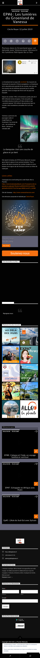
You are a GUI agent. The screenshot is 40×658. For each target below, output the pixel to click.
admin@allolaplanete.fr (11, 558)
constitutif (23, 82)
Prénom (4, 594)
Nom (4, 588)
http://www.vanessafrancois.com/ (24, 192)
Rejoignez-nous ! (7, 577)
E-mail (4, 598)
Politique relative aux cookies (16, 651)
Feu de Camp (24, 11)
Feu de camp (8, 238)
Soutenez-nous (20, 253)
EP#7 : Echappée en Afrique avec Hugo (20, 489)
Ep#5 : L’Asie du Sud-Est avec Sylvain (20, 520)
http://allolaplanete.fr (11, 552)
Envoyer (5, 606)
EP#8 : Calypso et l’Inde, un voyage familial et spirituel (20, 456)
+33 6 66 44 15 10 (10, 555)
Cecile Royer (15, 11)
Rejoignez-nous (8, 303)
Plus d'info (6, 245)
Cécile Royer (30, 196)
